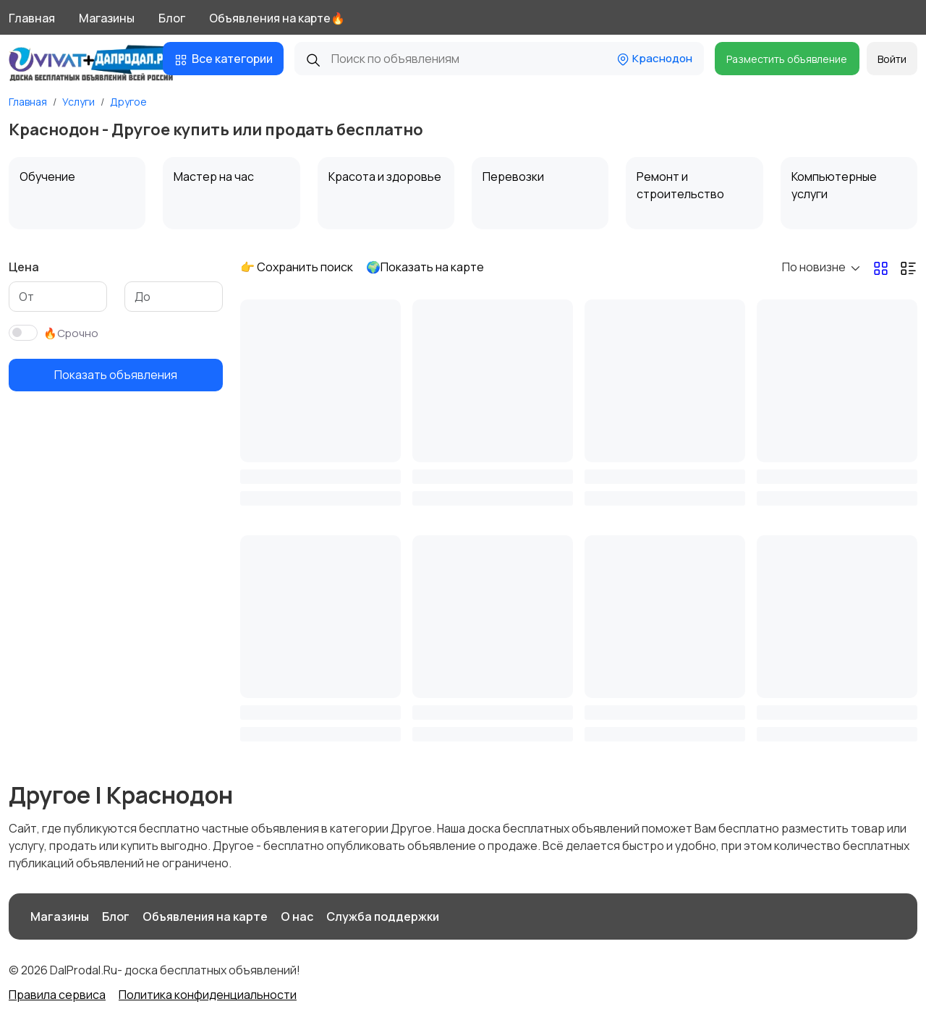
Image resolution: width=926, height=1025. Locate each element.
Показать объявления (115, 375)
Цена (24, 267)
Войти (892, 59)
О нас (297, 916)
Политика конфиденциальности (208, 995)
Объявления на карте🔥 (277, 18)
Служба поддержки (382, 916)
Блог (171, 18)
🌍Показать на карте (425, 267)
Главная (32, 18)
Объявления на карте (205, 916)
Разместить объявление (786, 59)
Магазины (107, 18)
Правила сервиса (57, 995)
